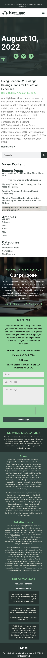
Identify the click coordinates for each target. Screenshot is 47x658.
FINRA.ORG (19, 584)
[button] (3, 59)
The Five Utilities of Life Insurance (24, 180)
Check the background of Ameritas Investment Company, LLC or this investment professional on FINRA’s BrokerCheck (24, 4)
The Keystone (8, 254)
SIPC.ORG (28, 584)
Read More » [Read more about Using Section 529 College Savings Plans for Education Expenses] (8, 146)
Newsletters (8, 251)
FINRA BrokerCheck (23, 588)
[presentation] (19, 411)
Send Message (23, 420)
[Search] (44, 155)
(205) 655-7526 (27, 355)
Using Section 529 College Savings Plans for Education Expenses (19, 85)
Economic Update (10, 247)
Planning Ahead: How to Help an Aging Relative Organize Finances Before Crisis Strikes (21, 200)
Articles (5, 244)
